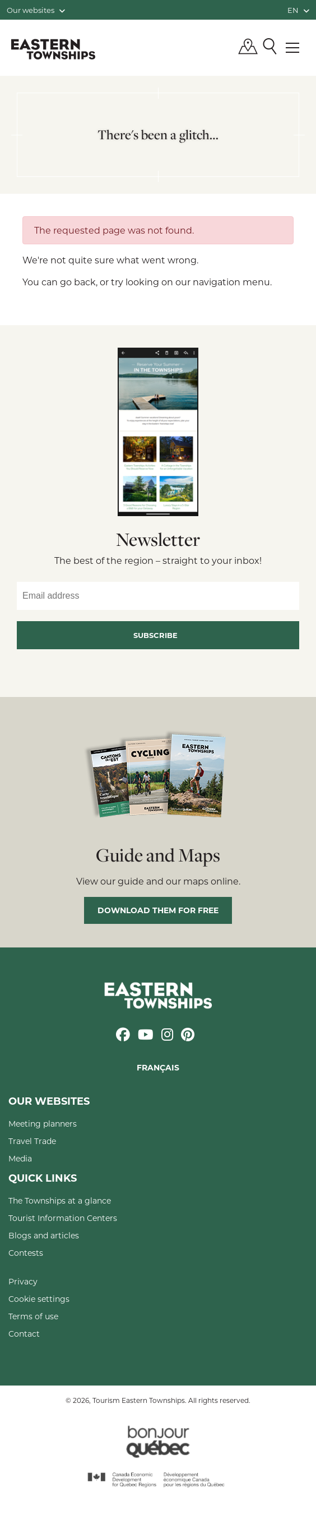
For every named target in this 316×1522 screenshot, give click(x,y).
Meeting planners (42, 1123)
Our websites (36, 10)
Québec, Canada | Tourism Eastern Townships (53, 49)
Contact (24, 1333)
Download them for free (158, 910)
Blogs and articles (43, 1235)
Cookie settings (38, 1298)
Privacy (23, 1281)
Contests (25, 1252)
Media (20, 1158)
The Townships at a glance (59, 1200)
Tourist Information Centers (62, 1218)
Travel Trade (32, 1141)
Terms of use (33, 1316)
